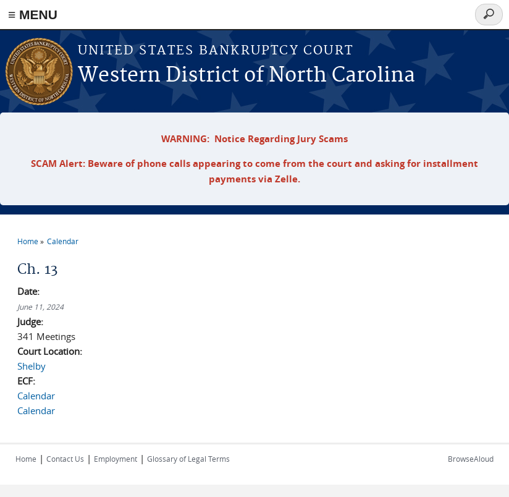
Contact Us (65, 459)
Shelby (31, 366)
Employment (115, 459)
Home (27, 241)
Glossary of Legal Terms (188, 459)
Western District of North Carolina (246, 75)
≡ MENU (32, 14)
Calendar (62, 241)
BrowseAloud (471, 459)
